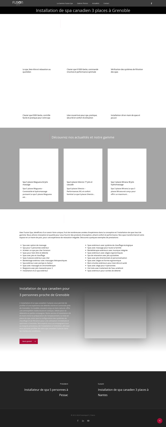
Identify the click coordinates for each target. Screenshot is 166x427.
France (92, 415)
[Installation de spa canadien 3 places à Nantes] (124, 390)
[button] (28, 347)
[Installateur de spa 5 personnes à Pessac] (41, 390)
